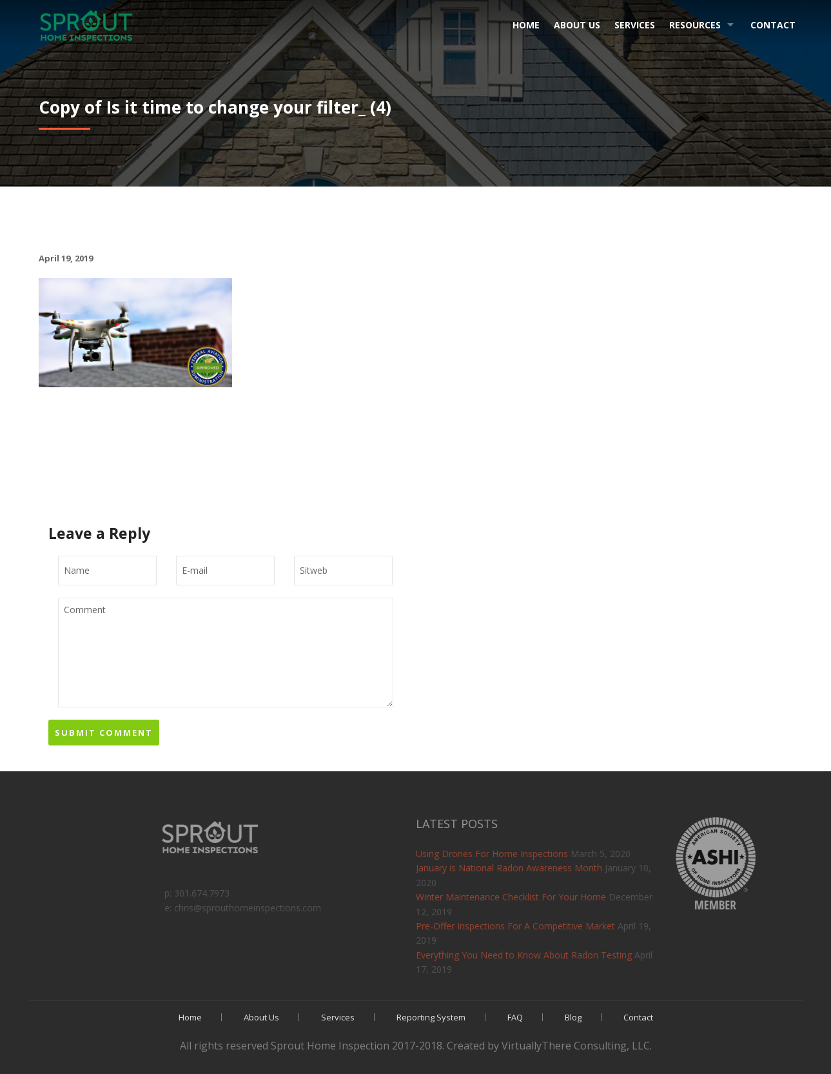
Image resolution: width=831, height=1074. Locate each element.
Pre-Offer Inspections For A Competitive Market (577, 926)
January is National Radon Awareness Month (571, 868)
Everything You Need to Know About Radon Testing (586, 955)
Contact (773, 25)
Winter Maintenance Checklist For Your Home (573, 897)
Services (634, 25)
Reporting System (430, 1017)
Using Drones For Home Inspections (554, 853)
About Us (577, 25)
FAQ (515, 1017)
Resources (695, 25)
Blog (573, 1017)
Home (526, 25)
